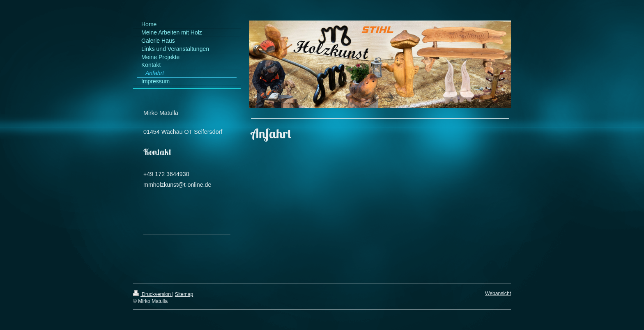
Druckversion (152, 294)
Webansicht (498, 293)
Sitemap (184, 294)
